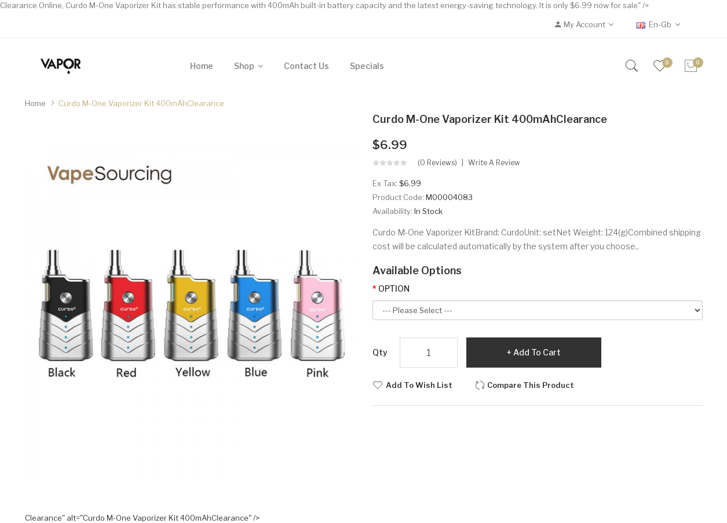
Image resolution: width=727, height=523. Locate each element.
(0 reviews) (437, 162)
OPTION (394, 288)
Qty (380, 352)
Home (35, 103)
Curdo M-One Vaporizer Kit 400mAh (141, 103)
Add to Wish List (419, 385)
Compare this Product (530, 385)
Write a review (494, 162)
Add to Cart (537, 352)
